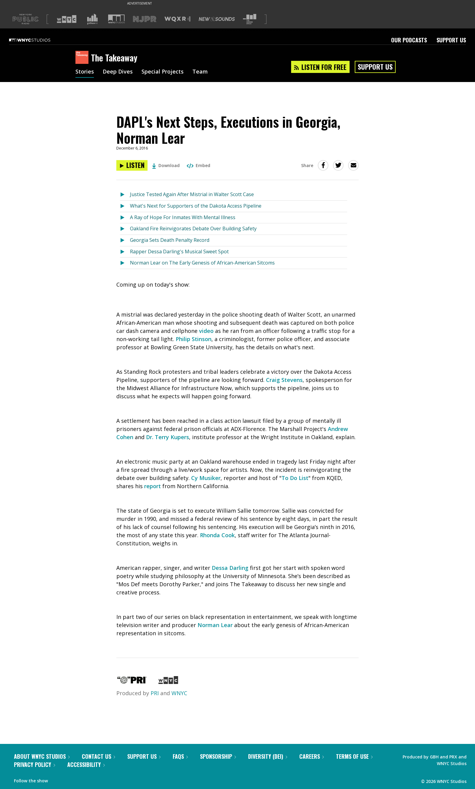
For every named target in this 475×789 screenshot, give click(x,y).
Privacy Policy (34, 764)
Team (200, 72)
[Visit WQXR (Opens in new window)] (177, 19)
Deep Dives (118, 72)
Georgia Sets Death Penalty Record (169, 240)
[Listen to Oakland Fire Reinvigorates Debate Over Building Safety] (125, 229)
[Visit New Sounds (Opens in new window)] (217, 19)
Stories (84, 72)
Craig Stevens (284, 379)
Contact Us (98, 756)
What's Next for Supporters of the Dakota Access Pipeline (195, 205)
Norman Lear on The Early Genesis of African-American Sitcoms (202, 262)
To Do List (294, 478)
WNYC (179, 693)
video (206, 330)
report (152, 486)
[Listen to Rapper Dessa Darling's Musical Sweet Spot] (125, 252)
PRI (155, 693)
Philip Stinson (193, 339)
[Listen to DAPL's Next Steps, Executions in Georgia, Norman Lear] (132, 165)
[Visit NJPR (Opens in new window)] (144, 19)
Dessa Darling (230, 567)
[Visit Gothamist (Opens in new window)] (92, 19)
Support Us (451, 40)
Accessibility (86, 764)
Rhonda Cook (217, 535)
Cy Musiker (206, 478)
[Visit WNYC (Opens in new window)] (66, 19)
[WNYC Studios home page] (37, 40)
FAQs (180, 756)
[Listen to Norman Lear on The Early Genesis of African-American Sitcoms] (125, 263)
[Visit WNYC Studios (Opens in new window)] (116, 19)
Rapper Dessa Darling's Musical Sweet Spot (179, 251)
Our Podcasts (409, 40)
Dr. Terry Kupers (167, 437)
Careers (311, 756)
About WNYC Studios (42, 756)
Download (166, 165)
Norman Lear (215, 625)
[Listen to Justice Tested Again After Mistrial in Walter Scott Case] (125, 194)
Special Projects (162, 72)
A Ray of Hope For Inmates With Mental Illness (182, 217)
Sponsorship (218, 756)
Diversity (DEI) (267, 756)
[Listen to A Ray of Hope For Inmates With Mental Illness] (125, 217)
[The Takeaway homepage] (83, 58)
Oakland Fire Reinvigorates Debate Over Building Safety (193, 228)
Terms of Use (354, 756)
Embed (198, 165)
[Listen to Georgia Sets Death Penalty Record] (125, 240)
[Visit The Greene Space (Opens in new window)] (249, 19)
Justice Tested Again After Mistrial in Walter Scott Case (192, 194)
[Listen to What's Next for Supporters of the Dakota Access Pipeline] (125, 206)
